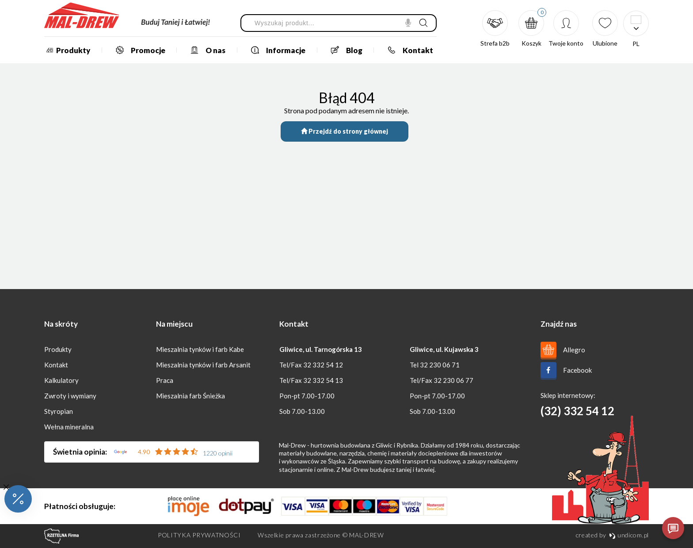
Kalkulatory (61, 380)
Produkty (67, 50)
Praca (164, 380)
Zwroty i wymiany (70, 396)
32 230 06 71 (440, 365)
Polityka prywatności (199, 535)
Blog (343, 50)
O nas (204, 50)
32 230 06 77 (453, 380)
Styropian (58, 411)
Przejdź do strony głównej (344, 131)
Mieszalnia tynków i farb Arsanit (203, 365)
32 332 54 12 (323, 365)
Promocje (137, 50)
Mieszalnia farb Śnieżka (190, 396)
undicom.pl (629, 535)
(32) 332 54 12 (577, 411)
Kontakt (407, 50)
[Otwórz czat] (673, 528)
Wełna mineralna (69, 427)
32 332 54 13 (323, 380)
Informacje (274, 50)
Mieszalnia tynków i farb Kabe (200, 349)
